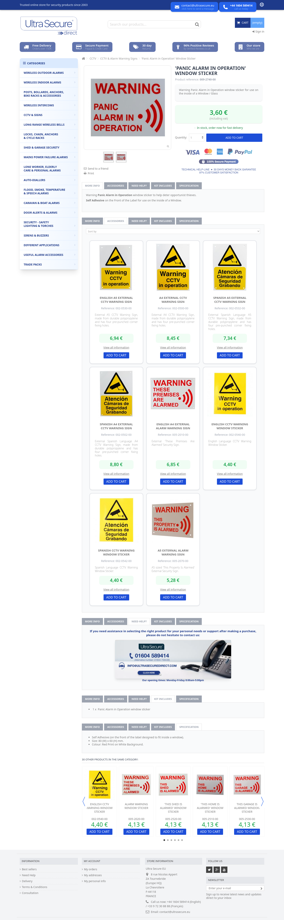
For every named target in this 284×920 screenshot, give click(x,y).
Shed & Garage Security (49, 147)
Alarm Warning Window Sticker (136, 806)
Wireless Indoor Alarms (49, 82)
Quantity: (181, 137)
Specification (189, 185)
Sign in (258, 31)
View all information (116, 347)
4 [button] (175, 840)
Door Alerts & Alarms (49, 212)
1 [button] (164, 840)
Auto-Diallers (49, 180)
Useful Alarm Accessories (49, 255)
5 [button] (178, 840)
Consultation (30, 893)
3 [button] (171, 840)
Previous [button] (83, 801)
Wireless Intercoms (49, 105)
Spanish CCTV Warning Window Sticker (116, 552)
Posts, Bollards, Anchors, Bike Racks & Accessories (49, 93)
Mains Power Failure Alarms (49, 157)
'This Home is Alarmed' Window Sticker (210, 807)
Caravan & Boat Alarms (49, 203)
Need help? (139, 185)
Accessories (115, 185)
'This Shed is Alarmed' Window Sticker (173, 807)
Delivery (27, 881)
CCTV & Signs (49, 115)
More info (92, 185)
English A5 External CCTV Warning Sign (116, 300)
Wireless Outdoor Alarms (49, 73)
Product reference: (187, 79)
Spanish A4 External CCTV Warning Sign (116, 426)
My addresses (93, 875)
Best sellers (29, 869)
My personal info (95, 881)
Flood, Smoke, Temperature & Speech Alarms (49, 191)
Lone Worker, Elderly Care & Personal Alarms (49, 168)
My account (92, 861)
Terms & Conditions (34, 887)
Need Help (29, 875)
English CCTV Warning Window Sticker (229, 426)
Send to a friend (98, 168)
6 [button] (182, 840)
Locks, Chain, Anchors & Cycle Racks (49, 136)
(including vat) (218, 118)
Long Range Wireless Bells (49, 124)
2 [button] (168, 840)
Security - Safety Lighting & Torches (49, 224)
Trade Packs (49, 264)
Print (91, 173)
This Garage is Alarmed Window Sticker (247, 807)
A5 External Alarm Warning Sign (173, 552)
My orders (90, 869)
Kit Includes (163, 185)
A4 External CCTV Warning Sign (173, 300)
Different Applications (49, 245)
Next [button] (262, 801)
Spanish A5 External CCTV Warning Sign (229, 300)
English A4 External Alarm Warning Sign (173, 426)
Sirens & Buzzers (49, 235)
